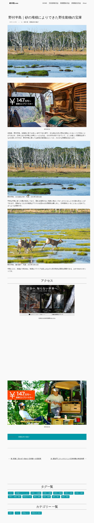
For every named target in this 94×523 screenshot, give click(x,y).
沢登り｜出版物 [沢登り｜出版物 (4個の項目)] (35, 493)
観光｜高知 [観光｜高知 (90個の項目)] (65, 496)
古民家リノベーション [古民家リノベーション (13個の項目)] (22, 493)
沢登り (11, 513)
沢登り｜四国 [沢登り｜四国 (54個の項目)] (47, 493)
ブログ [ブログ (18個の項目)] (11, 493)
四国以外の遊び (33, 22)
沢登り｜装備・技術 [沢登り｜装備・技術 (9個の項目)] (14, 496)
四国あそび (25, 513)
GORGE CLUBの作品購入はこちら (47, 318)
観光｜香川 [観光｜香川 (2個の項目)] (56, 496)
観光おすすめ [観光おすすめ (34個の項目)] (27, 496)
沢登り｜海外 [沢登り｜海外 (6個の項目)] (79, 493)
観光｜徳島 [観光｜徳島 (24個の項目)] (37, 496)
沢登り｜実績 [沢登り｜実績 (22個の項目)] (58, 493)
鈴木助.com (13, 3)
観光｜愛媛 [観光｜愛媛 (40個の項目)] (46, 496)
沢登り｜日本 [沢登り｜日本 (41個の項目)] (68, 493)
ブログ (17, 513)
